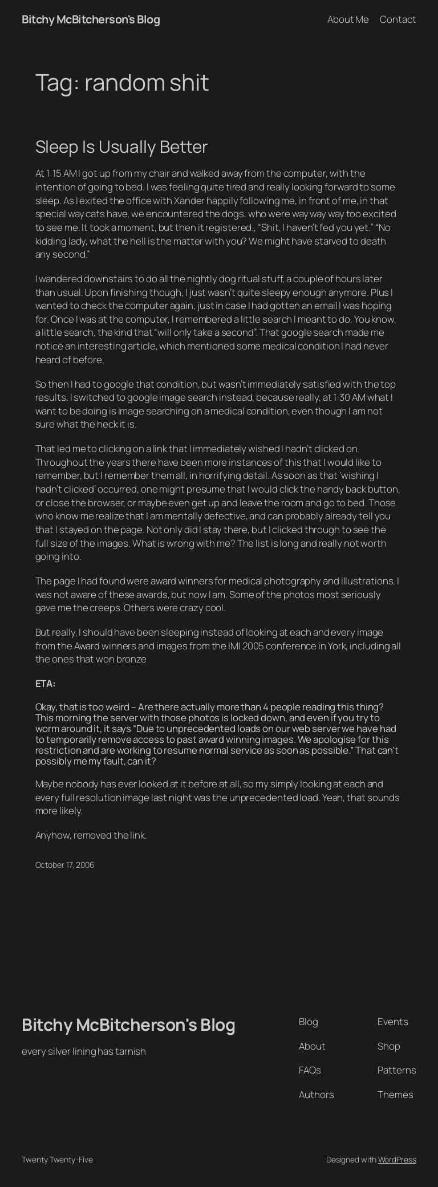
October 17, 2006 (65, 864)
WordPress (397, 1159)
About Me (348, 19)
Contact (398, 19)
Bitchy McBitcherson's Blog (91, 19)
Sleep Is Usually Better (122, 146)
